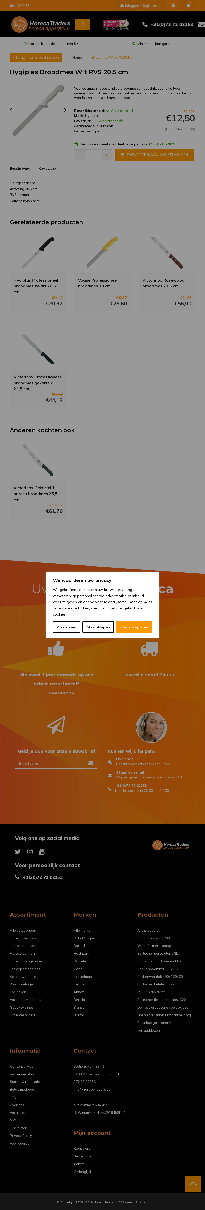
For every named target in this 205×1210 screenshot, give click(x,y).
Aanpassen (66, 627)
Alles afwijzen (98, 627)
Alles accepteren (134, 627)
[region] (102, 605)
